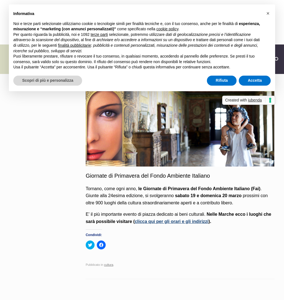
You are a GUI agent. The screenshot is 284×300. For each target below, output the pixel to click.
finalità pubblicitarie (74, 45)
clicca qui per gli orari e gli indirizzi (172, 221)
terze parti (99, 34)
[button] (267, 13)
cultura (108, 264)
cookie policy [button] (167, 29)
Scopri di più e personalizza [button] (47, 80)
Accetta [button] (255, 80)
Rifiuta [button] (222, 80)
